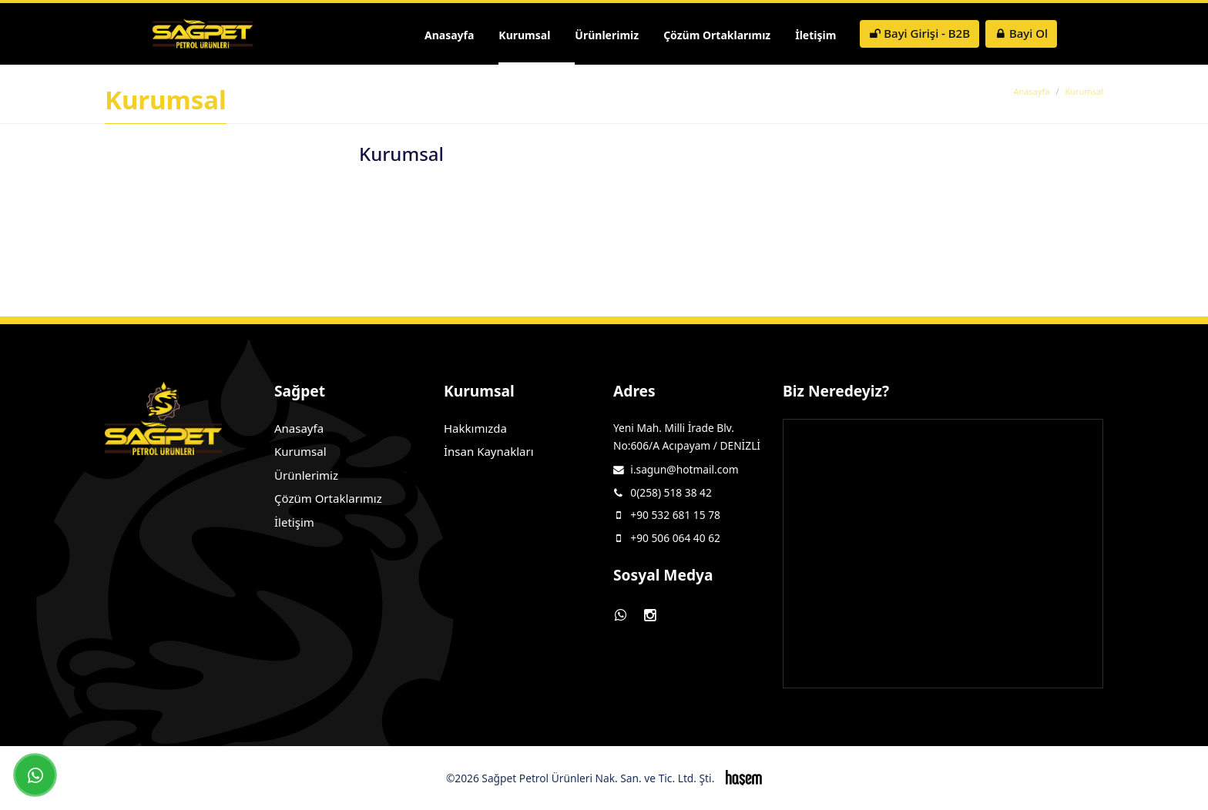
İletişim (815, 35)
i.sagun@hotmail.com (684, 469)
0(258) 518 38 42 (671, 492)
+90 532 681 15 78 (675, 514)
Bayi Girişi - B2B (919, 33)
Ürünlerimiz (607, 35)
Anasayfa (449, 35)
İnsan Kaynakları (489, 451)
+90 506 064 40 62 (675, 538)
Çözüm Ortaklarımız (716, 35)
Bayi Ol (1021, 33)
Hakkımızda (475, 428)
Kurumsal (524, 35)
